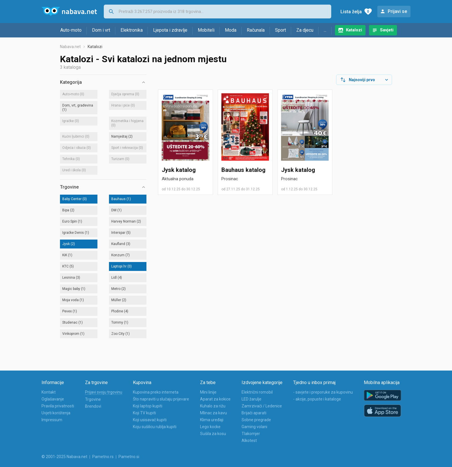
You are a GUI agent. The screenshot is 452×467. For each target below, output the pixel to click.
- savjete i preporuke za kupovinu (323, 392)
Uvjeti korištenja (56, 413)
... (325, 30)
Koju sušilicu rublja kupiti (154, 426)
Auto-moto (71, 30)
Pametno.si (128, 456)
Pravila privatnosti (58, 406)
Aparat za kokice (215, 399)
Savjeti (386, 30)
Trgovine (93, 399)
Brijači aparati (254, 413)
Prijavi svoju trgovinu (103, 392)
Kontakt (49, 392)
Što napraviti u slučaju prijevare (161, 399)
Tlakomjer (251, 433)
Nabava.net (70, 46)
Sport (280, 30)
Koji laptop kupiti (147, 406)
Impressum (52, 419)
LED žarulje (251, 399)
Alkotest (249, 440)
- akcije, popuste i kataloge (317, 399)
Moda (230, 30)
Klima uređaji (211, 419)
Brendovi (93, 406)
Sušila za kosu (213, 433)
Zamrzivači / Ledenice (262, 406)
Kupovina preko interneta (155, 392)
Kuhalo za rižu (212, 406)
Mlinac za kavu (213, 413)
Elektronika (131, 30)
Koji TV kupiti (144, 413)
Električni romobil (257, 392)
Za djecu (304, 30)
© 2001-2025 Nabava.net (64, 456)
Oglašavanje (53, 399)
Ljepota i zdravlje (170, 30)
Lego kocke (210, 426)
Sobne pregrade (256, 419)
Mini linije (208, 392)
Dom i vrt (101, 30)
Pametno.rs (103, 456)
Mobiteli (206, 30)
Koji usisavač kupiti (150, 419)
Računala (256, 30)
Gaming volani (254, 426)
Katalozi (354, 30)
